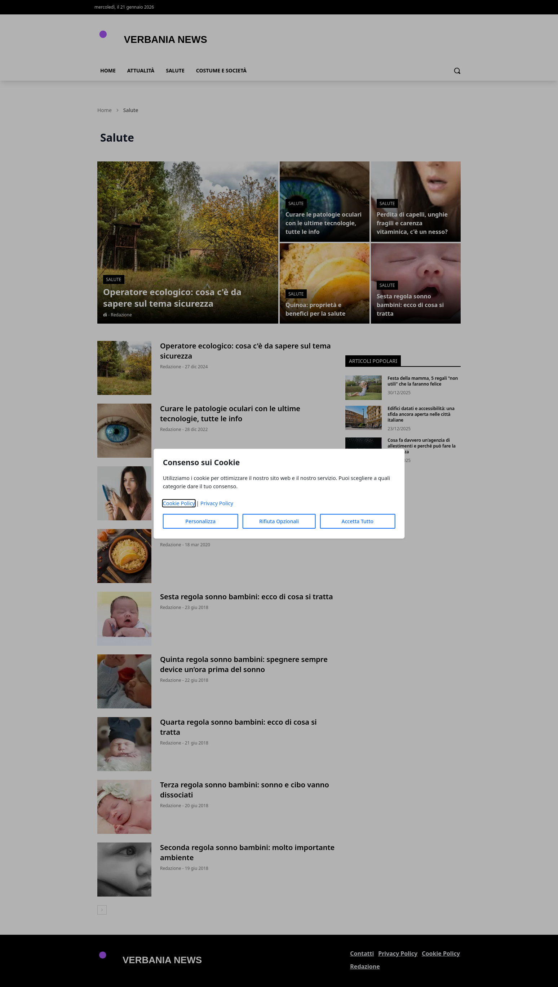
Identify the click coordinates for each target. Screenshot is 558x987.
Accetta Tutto (358, 521)
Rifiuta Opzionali (279, 521)
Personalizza (200, 521)
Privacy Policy (216, 503)
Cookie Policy (179, 503)
